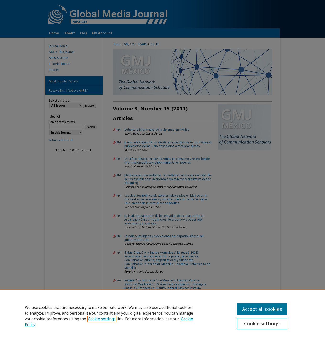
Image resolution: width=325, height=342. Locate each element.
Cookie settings (102, 318)
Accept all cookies (262, 309)
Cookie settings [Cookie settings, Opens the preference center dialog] (262, 323)
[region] (162, 316)
